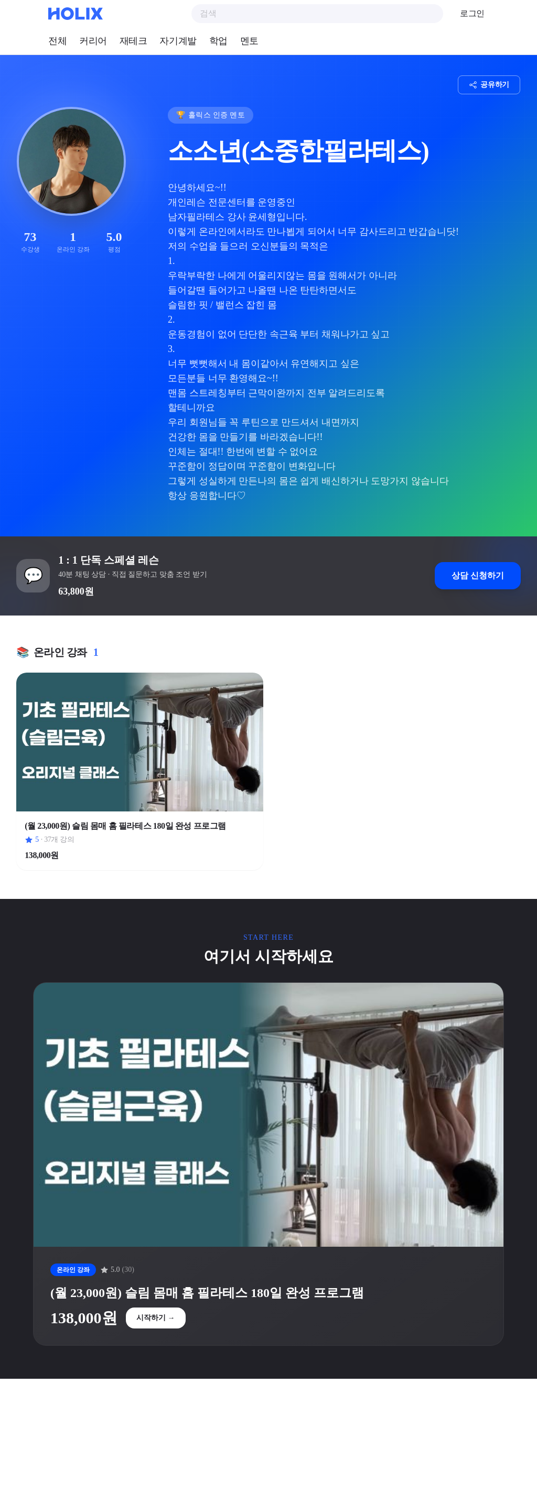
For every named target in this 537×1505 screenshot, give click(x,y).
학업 (218, 41)
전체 (57, 41)
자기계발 (177, 41)
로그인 (472, 13)
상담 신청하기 (477, 576)
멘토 (249, 41)
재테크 (133, 41)
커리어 (93, 41)
